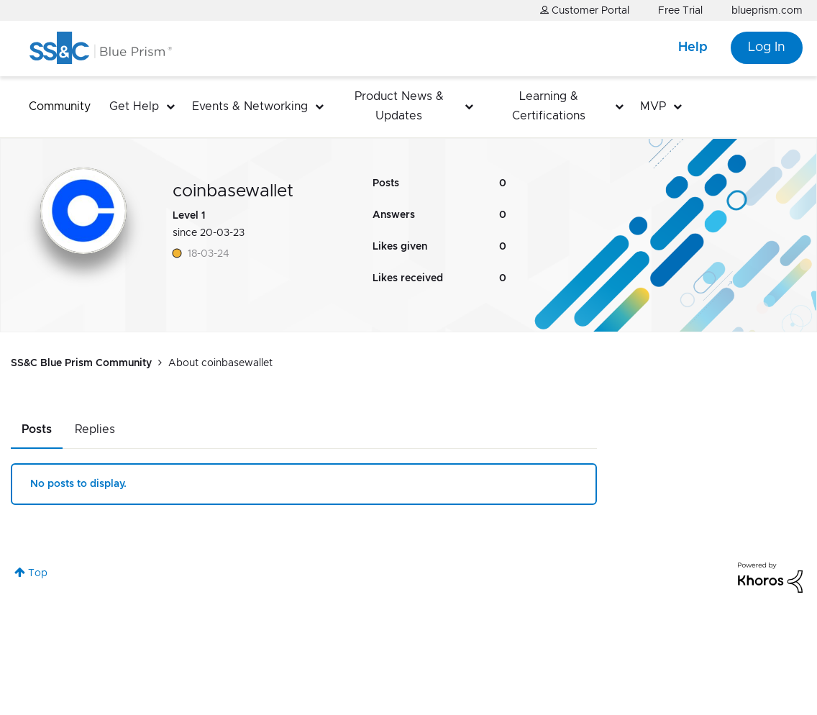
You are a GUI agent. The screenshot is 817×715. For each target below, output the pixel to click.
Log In (766, 47)
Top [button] (37, 573)
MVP (653, 106)
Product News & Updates (399, 106)
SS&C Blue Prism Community (81, 363)
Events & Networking (250, 106)
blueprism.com (767, 11)
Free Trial (680, 11)
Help (693, 47)
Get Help (134, 106)
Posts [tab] (37, 429)
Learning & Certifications (548, 106)
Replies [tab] (95, 429)
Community (60, 106)
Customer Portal (584, 10)
